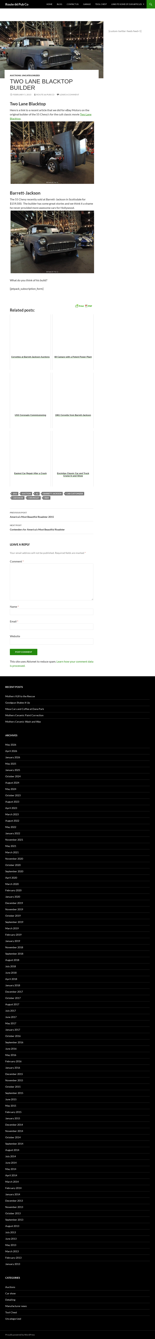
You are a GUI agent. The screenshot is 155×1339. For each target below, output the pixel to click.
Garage (87, 4)
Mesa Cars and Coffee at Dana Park (24, 708)
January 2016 (12, 1067)
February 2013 (13, 1257)
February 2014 (13, 1187)
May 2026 (10, 744)
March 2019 (12, 928)
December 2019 (14, 902)
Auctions (15, 75)
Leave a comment (69, 94)
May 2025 (10, 763)
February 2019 (13, 934)
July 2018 (10, 966)
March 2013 (12, 1251)
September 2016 (14, 1042)
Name (14, 606)
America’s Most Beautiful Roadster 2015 (51, 514)
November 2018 (14, 947)
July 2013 (10, 1232)
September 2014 (14, 1143)
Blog (59, 4)
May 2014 (10, 1168)
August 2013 (12, 1225)
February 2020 (13, 890)
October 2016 (13, 1035)
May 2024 (10, 788)
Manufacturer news (16, 1306)
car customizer (74, 493)
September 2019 (14, 921)
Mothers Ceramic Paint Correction (24, 715)
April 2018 (11, 978)
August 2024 (12, 782)
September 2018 (14, 953)
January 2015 (12, 1118)
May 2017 (10, 1023)
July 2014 (10, 1156)
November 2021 (14, 839)
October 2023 (13, 795)
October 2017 (13, 997)
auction (26, 493)
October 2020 (13, 864)
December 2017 (14, 991)
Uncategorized (31, 75)
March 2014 (12, 1181)
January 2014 (12, 1194)
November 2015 (14, 1080)
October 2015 (13, 1086)
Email (14, 621)
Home (49, 4)
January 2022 (12, 833)
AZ (37, 493)
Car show (10, 1293)
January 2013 (12, 1263)
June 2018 (11, 972)
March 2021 (12, 852)
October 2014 (13, 1137)
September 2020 (14, 871)
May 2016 (10, 1054)
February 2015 (13, 1111)
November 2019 (14, 909)
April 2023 (11, 807)
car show (18, 498)
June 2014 (11, 1162)
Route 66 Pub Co (16, 4)
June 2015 (11, 1099)
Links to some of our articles (126, 4)
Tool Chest (101, 4)
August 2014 (12, 1149)
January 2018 (12, 985)
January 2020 (12, 896)
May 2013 (10, 1244)
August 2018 (12, 959)
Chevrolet (33, 498)
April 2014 (11, 1175)
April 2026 (11, 750)
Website (15, 636)
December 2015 (14, 1073)
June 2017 (11, 1016)
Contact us (73, 4)
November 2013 (14, 1206)
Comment (17, 561)
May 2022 (10, 826)
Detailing (10, 1299)
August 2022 (12, 820)
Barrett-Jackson (52, 493)
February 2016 (13, 1061)
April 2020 (11, 877)
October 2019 (13, 915)
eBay (46, 498)
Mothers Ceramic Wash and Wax (23, 721)
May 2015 (10, 1105)
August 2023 (12, 801)
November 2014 (14, 1130)
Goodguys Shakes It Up (17, 702)
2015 (15, 493)
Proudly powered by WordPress (20, 1334)
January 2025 (12, 769)
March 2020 (12, 883)
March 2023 (12, 814)
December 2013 (14, 1200)
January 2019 (12, 940)
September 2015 (14, 1092)
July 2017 (10, 1010)
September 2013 (14, 1219)
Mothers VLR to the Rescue (20, 696)
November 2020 (14, 858)
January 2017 (12, 1029)
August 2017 (12, 1004)
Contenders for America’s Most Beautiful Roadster (51, 527)
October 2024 (13, 776)
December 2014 (14, 1124)
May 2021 (10, 845)
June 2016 (11, 1048)
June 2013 (11, 1238)
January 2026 (12, 757)
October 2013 (13, 1213)
